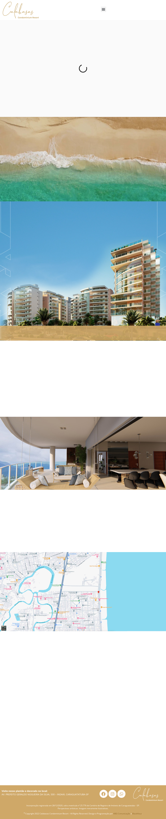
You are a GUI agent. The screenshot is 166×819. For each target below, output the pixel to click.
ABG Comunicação (121, 813)
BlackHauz (137, 813)
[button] (103, 9)
